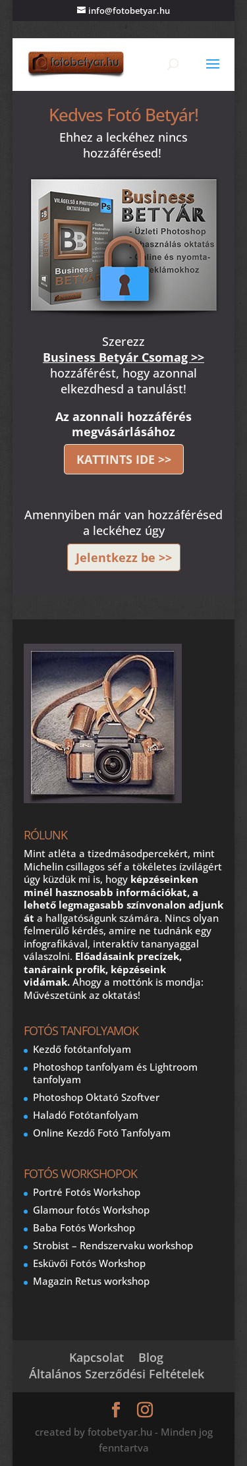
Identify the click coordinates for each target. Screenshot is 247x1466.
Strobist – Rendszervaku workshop (113, 1245)
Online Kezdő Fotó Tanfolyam (102, 1132)
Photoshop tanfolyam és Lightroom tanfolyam (115, 1073)
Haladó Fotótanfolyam (85, 1114)
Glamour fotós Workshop (91, 1209)
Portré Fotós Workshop (86, 1191)
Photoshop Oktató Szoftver (96, 1097)
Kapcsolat (96, 1357)
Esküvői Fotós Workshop (89, 1263)
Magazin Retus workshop (91, 1280)
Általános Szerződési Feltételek (116, 1374)
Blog (150, 1357)
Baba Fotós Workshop (84, 1227)
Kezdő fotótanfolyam (82, 1049)
